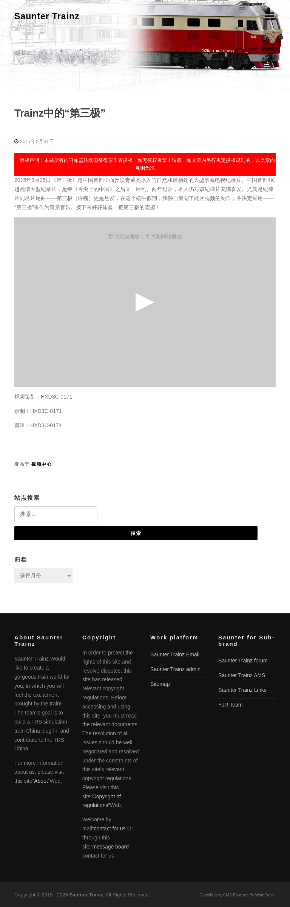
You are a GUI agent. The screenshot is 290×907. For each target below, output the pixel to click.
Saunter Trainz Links (242, 690)
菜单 (268, 16)
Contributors (210, 895)
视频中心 (41, 464)
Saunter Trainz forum (243, 661)
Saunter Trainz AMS (241, 675)
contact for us (109, 828)
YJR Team (230, 705)
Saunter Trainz (46, 16)
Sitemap (160, 684)
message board (111, 847)
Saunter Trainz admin (175, 669)
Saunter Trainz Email (174, 654)
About (41, 781)
